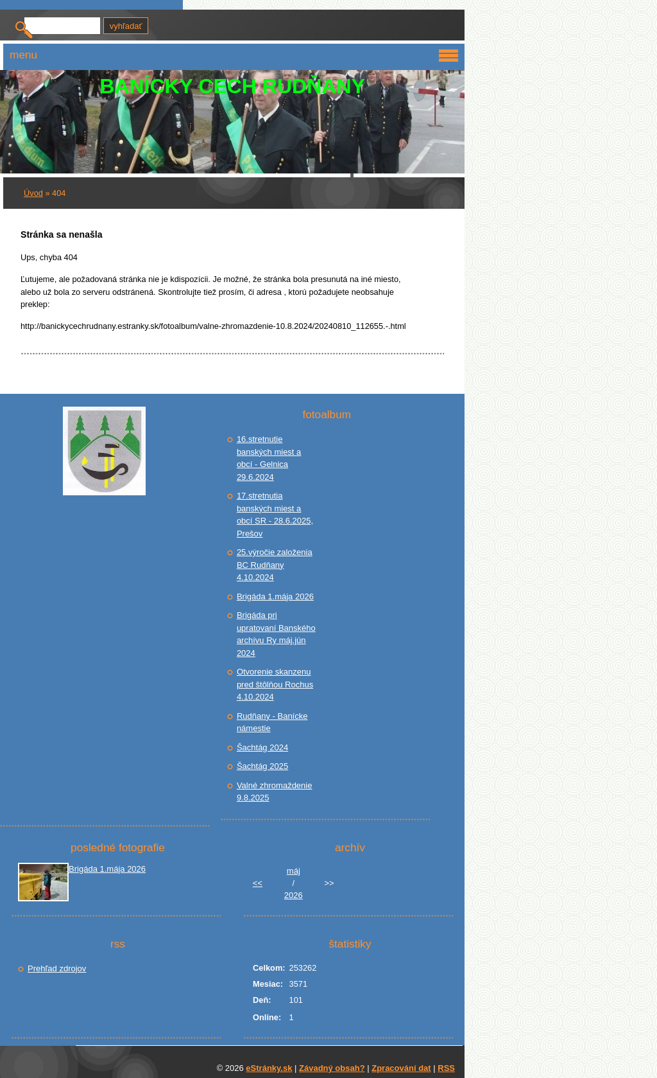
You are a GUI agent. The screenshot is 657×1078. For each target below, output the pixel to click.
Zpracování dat (401, 1068)
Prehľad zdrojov (57, 968)
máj (293, 871)
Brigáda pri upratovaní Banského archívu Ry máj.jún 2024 (276, 634)
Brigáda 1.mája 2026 (275, 596)
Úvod (33, 193)
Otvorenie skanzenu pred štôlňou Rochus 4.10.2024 (275, 684)
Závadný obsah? (332, 1068)
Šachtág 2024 (262, 747)
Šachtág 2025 (262, 766)
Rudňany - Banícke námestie (272, 722)
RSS (446, 1068)
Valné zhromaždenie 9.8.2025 (274, 792)
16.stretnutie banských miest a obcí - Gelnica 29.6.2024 (269, 458)
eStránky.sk (269, 1068)
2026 (293, 895)
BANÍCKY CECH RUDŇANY (232, 86)
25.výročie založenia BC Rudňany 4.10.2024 (274, 564)
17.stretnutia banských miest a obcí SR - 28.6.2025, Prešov (275, 514)
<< (257, 883)
